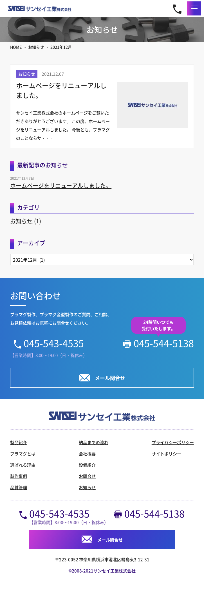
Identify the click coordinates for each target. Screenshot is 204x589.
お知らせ (36, 47)
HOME (16, 47)
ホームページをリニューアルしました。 (60, 185)
